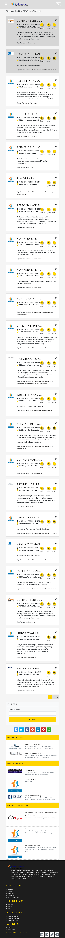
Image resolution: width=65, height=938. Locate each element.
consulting (20, 194)
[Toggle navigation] (58, 4)
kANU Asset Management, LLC (38, 54)
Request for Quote (12, 920)
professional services (26, 103)
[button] (6, 3)
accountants (20, 314)
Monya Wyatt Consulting (35, 632)
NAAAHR (8, 927)
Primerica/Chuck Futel (34, 147)
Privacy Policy (10, 895)
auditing (33, 384)
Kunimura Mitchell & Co (34, 298)
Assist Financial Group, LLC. (37, 80)
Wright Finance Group (33, 394)
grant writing (27, 384)
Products (9, 904)
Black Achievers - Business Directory (19, 4)
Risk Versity (25, 178)
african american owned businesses (42, 70)
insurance (34, 259)
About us (9, 889)
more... (33, 43)
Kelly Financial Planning (35, 668)
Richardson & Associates (35, 358)
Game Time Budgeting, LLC (35, 325)
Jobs (8, 908)
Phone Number (14, 709)
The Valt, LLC (29, 770)
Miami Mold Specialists (32, 845)
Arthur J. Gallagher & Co (35, 484)
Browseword (29, 829)
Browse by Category (12, 916)
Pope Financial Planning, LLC (38, 570)
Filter (32, 720)
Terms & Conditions (12, 897)
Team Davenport (30, 779)
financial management (26, 657)
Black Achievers (10, 929)
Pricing (9, 891)
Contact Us (10, 893)
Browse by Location (12, 918)
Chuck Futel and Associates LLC (40, 113)
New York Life (27, 238)
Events (9, 906)
